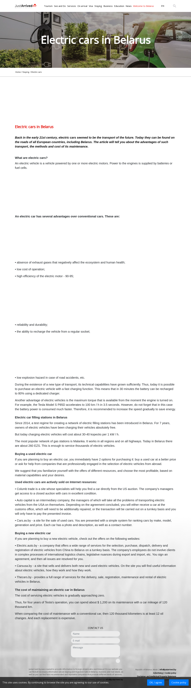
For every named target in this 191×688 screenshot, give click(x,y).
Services (71, 5)
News (129, 5)
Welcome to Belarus (143, 5)
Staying (98, 5)
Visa (91, 5)
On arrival (82, 5)
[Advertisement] (95, 97)
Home (18, 72)
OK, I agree (156, 682)
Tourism (48, 5)
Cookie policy (178, 682)
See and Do (60, 5)
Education (119, 5)
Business (108, 5)
